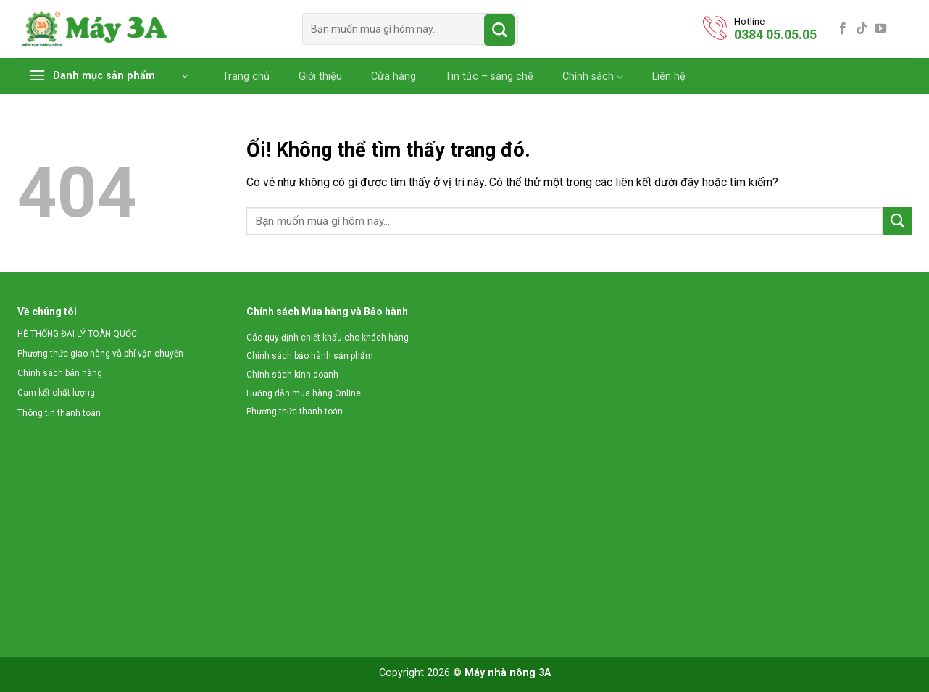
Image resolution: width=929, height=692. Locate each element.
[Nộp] (499, 30)
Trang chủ (246, 77)
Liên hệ (669, 77)
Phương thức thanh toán (294, 412)
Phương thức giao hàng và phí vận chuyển (100, 354)
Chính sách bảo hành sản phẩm (309, 356)
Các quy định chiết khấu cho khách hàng (327, 338)
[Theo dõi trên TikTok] (861, 29)
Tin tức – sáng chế (489, 77)
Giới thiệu (320, 77)
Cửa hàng (393, 77)
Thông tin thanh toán (59, 413)
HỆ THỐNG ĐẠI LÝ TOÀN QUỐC (77, 334)
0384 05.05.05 (775, 34)
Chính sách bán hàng (59, 373)
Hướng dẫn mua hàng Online (303, 393)
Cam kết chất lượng (56, 393)
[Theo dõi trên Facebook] (843, 29)
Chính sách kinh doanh (292, 375)
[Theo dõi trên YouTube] (880, 29)
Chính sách (592, 77)
